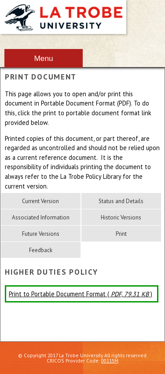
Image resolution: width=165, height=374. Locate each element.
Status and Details (121, 201)
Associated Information (41, 217)
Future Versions (40, 234)
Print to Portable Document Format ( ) (80, 294)
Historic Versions (121, 217)
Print (121, 234)
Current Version (40, 201)
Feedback (40, 250)
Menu (43, 58)
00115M (109, 360)
